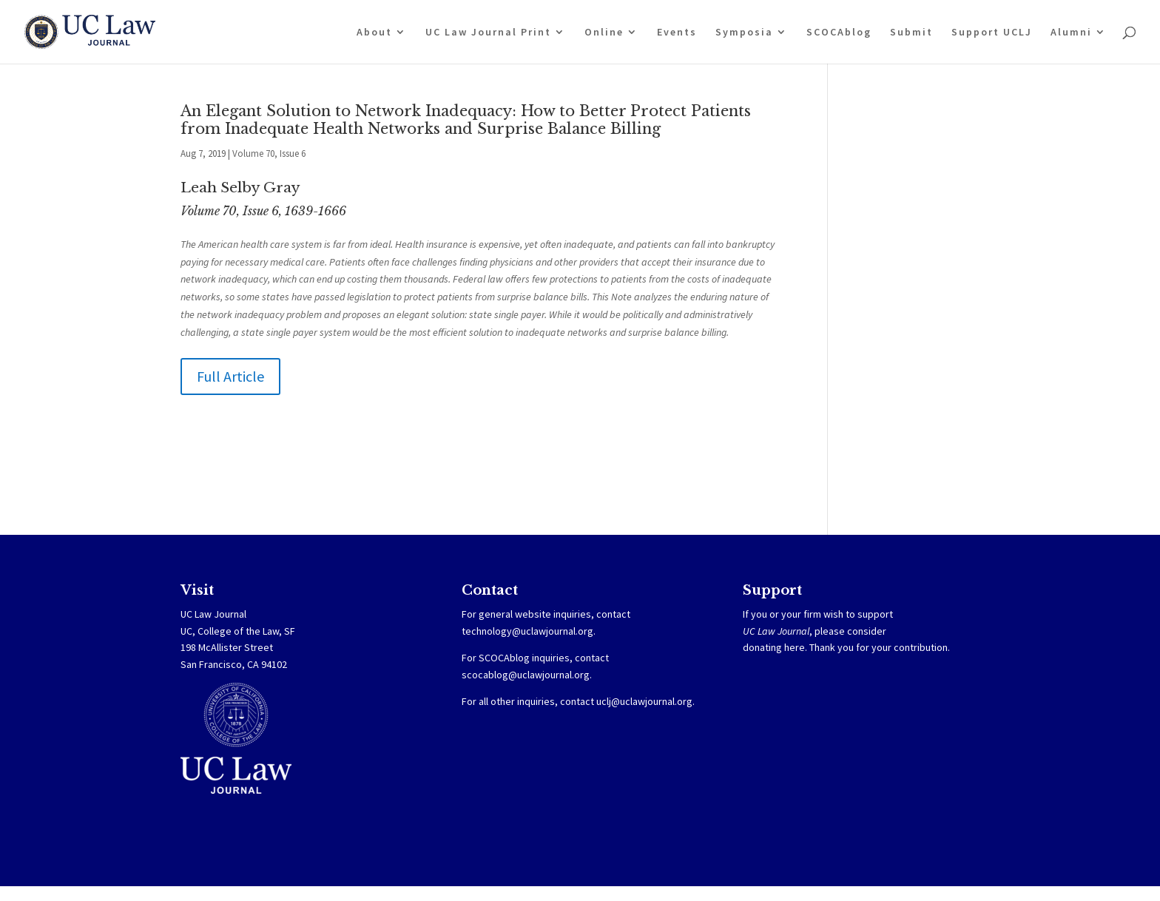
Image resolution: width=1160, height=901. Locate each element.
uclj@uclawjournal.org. (645, 701)
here (794, 647)
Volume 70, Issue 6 (269, 153)
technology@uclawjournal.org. (529, 631)
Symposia (744, 32)
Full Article (230, 376)
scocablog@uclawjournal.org (526, 674)
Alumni (1071, 32)
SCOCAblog (838, 32)
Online (604, 32)
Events (677, 32)
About (374, 32)
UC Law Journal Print (488, 32)
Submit (911, 32)
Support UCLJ (991, 32)
